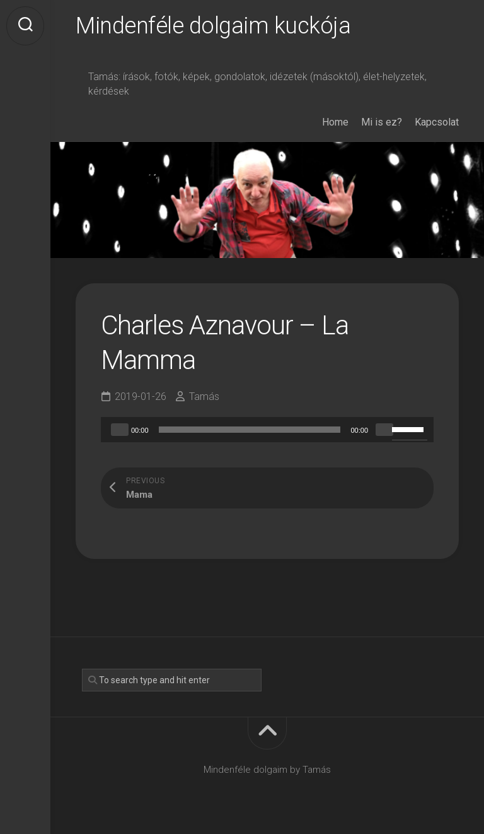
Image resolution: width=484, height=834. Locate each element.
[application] (267, 429)
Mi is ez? (381, 122)
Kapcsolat (437, 122)
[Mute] (384, 429)
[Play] (120, 429)
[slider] (250, 429)
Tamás (204, 396)
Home (335, 122)
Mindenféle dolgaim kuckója (213, 26)
